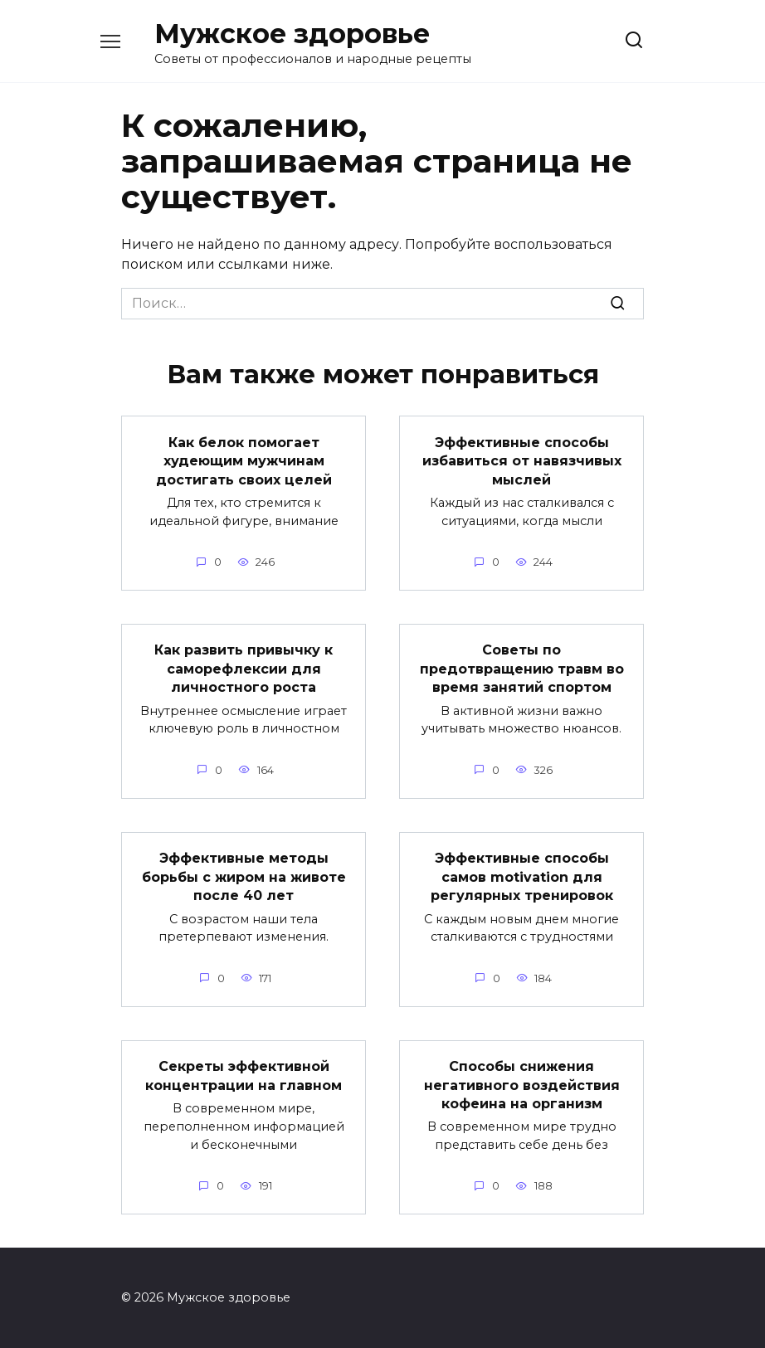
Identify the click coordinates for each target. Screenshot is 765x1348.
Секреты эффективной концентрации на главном (243, 1075)
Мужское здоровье (292, 33)
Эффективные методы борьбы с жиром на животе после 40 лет (244, 876)
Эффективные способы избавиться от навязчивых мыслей (521, 460)
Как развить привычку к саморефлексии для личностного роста (243, 668)
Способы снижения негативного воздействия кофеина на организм (522, 1084)
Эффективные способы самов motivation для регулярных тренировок (522, 876)
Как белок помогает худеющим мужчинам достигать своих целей (244, 460)
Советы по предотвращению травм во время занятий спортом (522, 668)
